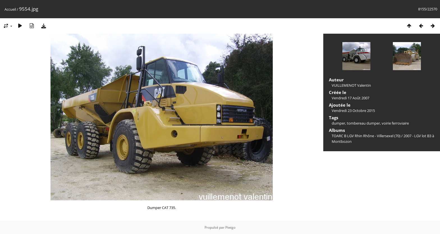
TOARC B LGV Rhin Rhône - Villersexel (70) (366, 135)
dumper (338, 123)
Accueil (10, 9)
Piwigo (230, 227)
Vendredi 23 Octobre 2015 (353, 110)
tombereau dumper (363, 123)
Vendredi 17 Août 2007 (350, 97)
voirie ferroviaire (395, 123)
